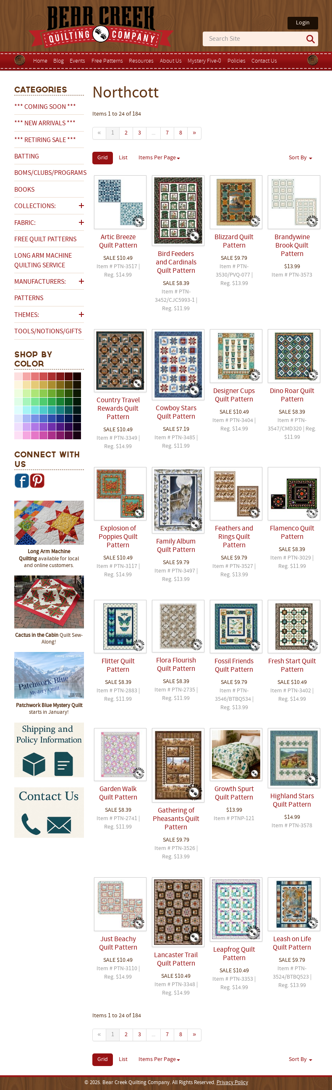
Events (77, 61)
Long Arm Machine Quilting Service (43, 261)
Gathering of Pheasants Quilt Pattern (176, 819)
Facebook (21, 480)
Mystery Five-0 (204, 61)
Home (40, 61)
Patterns (28, 298)
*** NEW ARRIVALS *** (45, 123)
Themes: (26, 315)
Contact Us (264, 61)
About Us (171, 61)
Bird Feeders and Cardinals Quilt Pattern (176, 263)
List (123, 158)
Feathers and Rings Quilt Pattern (234, 537)
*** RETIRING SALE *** (45, 140)
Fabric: (25, 223)
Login (303, 23)
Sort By (300, 158)
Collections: (35, 206)
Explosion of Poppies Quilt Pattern (118, 537)
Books (24, 190)
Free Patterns (107, 61)
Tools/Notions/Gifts (47, 331)
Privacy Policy (232, 1082)
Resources (141, 61)
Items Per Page (159, 158)
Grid (102, 158)
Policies (236, 61)
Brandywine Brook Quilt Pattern (292, 246)
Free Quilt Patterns (45, 239)
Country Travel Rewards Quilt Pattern (118, 409)
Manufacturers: (40, 282)
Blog (58, 61)
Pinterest (36, 480)
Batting (26, 156)
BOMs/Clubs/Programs (49, 173)
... (153, 133)
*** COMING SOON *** (45, 107)
